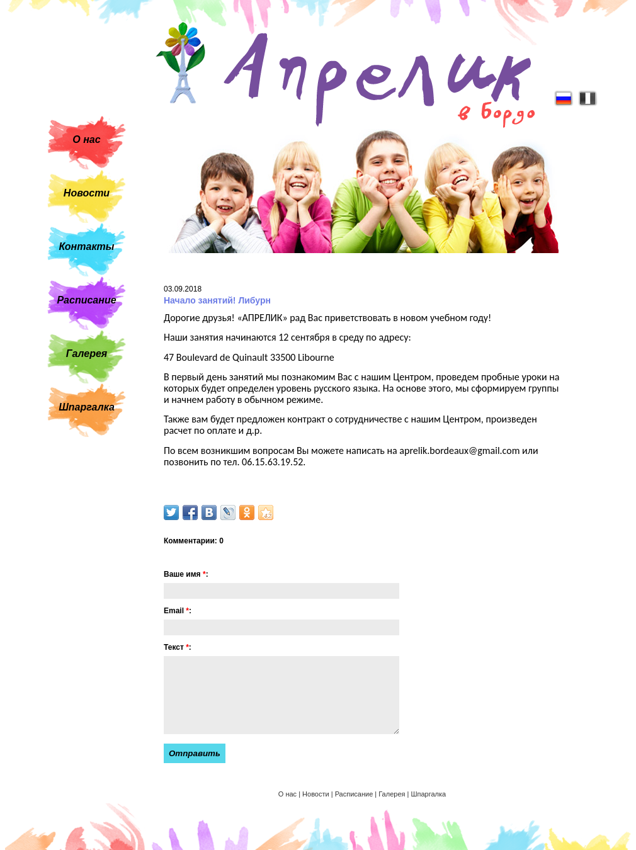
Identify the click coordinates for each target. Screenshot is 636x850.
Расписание (86, 300)
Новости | (318, 794)
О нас (86, 139)
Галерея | (394, 794)
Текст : (177, 647)
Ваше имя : (186, 574)
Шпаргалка (87, 407)
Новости (87, 193)
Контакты (87, 246)
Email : (177, 610)
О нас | (290, 794)
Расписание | (357, 794)
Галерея (86, 353)
